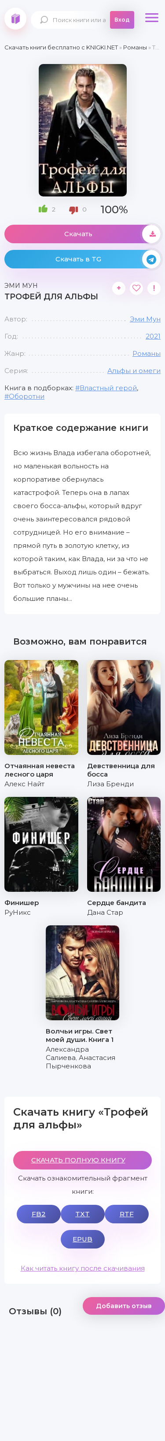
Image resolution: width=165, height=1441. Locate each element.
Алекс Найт (24, 784)
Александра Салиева (67, 1053)
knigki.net (15, 19)
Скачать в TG (108, 259)
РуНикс (17, 912)
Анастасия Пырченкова (80, 1061)
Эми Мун (145, 319)
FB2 (39, 1214)
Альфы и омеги (134, 370)
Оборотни (26, 396)
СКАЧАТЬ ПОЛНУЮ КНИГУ (78, 1160)
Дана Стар (105, 912)
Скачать (112, 234)
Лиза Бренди (110, 784)
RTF (127, 1214)
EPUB (82, 1239)
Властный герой (108, 388)
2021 (153, 336)
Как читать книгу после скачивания (83, 1268)
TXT (82, 1214)
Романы (146, 353)
